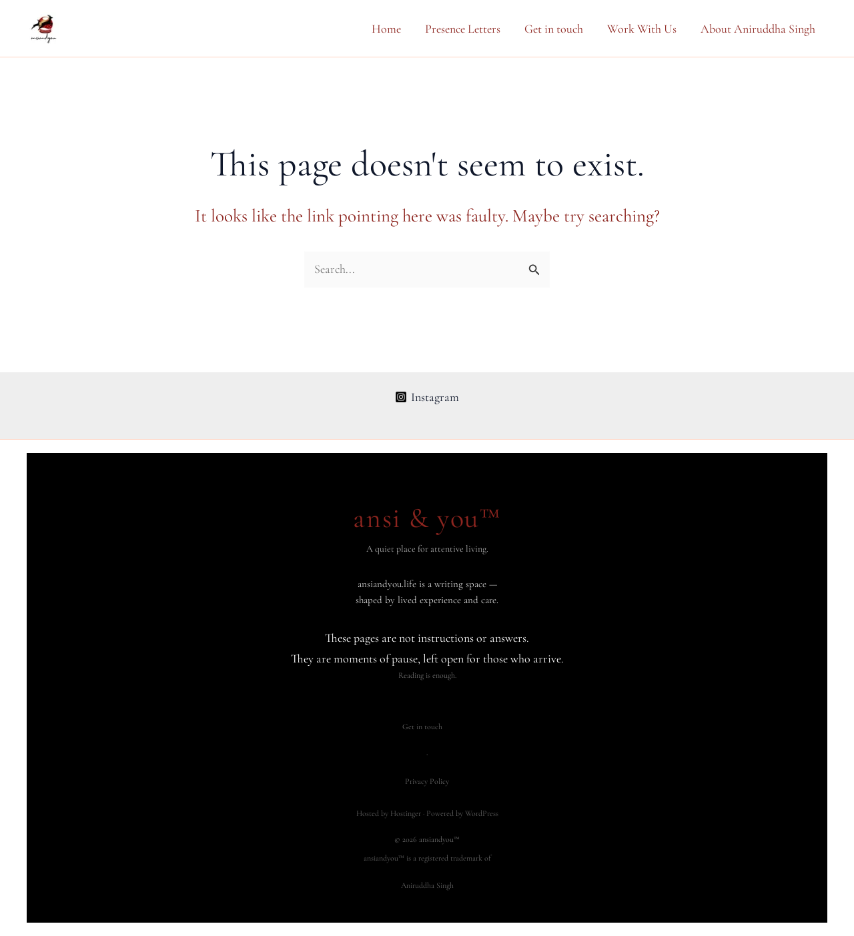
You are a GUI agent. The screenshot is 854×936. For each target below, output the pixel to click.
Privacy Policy (427, 781)
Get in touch (553, 28)
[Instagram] (427, 397)
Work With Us (642, 28)
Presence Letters (462, 28)
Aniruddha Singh (427, 885)
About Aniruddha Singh (758, 28)
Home (386, 28)
